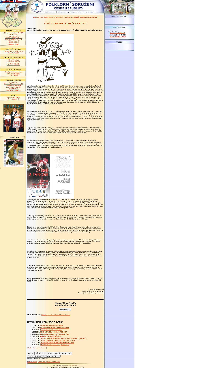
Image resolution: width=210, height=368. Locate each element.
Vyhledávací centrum (13, 97)
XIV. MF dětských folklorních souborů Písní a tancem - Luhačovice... (64, 338)
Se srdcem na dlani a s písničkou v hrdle (54, 327)
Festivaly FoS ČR (13, 53)
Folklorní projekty (13, 42)
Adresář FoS (13, 34)
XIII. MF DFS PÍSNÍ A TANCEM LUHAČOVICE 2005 (57, 340)
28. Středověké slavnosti (118, 36)
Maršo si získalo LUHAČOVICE (50, 336)
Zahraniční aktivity (13, 60)
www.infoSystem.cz (72, 365)
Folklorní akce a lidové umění (13, 51)
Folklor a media (13, 44)
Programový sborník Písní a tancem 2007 (54, 334)
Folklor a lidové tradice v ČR (13, 84)
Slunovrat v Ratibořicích (117, 33)
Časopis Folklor (13, 82)
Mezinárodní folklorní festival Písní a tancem (55, 315)
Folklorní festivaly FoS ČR (13, 38)
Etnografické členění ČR (13, 85)
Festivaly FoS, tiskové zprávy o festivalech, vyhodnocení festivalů (56, 17)
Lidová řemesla (13, 88)
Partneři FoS (13, 36)
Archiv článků (13, 75)
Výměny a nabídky (14, 63)
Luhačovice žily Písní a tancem (51, 330)
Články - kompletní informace (36, 348)
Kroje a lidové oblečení (13, 90)
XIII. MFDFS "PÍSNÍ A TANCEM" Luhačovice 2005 (57, 342)
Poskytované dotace (13, 73)
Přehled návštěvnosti (53, 362)
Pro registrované (13, 99)
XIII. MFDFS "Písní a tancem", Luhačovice (54, 345)
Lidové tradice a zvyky (13, 87)
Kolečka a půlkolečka (13, 65)
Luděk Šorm (41, 362)
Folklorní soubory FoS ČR (13, 39)
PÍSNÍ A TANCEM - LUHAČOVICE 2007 (53, 332)
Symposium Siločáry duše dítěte (51, 325)
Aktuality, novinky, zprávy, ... (13, 72)
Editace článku (32, 362)
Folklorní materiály (13, 41)
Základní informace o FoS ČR (13, 33)
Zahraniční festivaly (13, 61)
